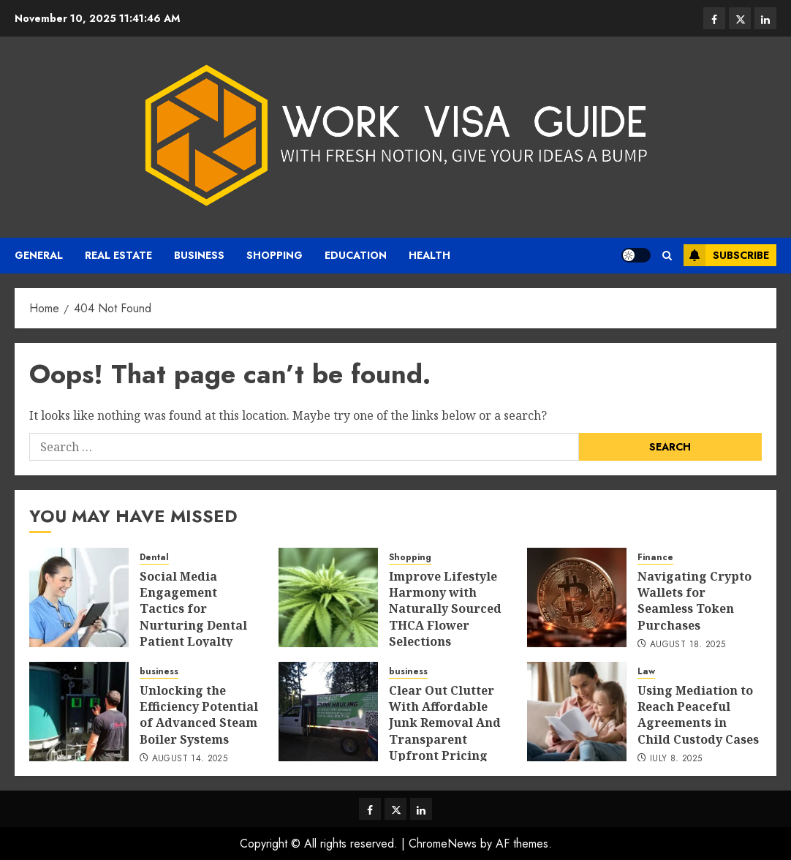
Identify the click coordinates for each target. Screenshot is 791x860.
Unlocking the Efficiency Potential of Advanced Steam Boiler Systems (199, 714)
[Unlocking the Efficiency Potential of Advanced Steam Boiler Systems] (79, 711)
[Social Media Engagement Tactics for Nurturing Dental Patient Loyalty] (79, 597)
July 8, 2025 (676, 759)
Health (429, 255)
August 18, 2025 (687, 645)
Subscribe (726, 255)
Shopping (274, 255)
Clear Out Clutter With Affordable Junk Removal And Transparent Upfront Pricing (445, 723)
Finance (655, 557)
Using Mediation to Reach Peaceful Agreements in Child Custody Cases (698, 714)
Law (646, 671)
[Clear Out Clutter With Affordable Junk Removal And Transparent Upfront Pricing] (328, 711)
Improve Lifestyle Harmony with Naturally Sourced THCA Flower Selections (445, 609)
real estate (118, 255)
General (39, 255)
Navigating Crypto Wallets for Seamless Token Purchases (694, 600)
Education (356, 255)
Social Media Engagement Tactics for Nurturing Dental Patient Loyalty (193, 609)
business (199, 255)
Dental (154, 557)
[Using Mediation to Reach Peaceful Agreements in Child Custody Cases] (577, 711)
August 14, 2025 (189, 759)
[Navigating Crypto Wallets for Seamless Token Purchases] (577, 597)
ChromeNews (443, 843)
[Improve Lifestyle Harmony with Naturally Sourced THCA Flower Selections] (328, 597)
